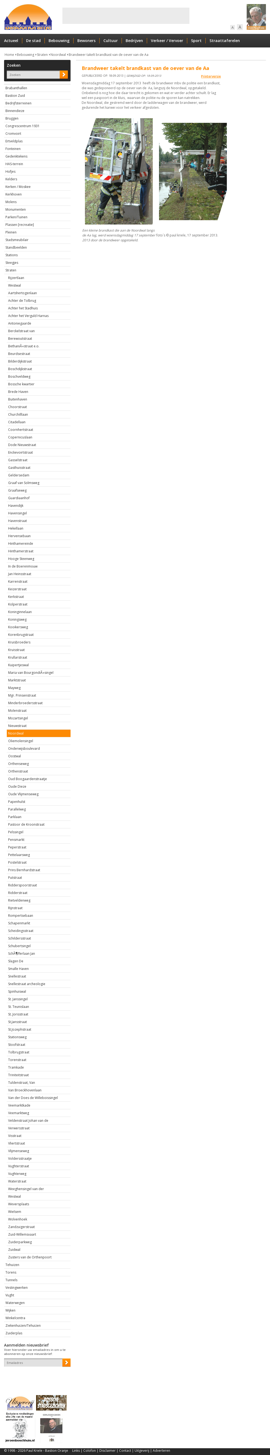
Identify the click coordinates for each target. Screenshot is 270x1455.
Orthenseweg (18, 763)
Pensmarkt (16, 839)
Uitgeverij (142, 1450)
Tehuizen (12, 1264)
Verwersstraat (19, 1128)
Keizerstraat (17, 589)
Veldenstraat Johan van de (28, 1120)
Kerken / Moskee (18, 186)
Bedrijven (134, 40)
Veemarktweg (18, 1113)
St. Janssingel (18, 999)
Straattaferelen (224, 40)
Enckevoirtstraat (20, 452)
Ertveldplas (14, 141)
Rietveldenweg (19, 900)
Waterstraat (17, 1181)
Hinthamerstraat (20, 551)
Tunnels (11, 1280)
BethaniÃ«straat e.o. (23, 346)
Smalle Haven (18, 968)
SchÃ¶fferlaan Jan (21, 953)
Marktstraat (17, 680)
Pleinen (11, 232)
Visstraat (14, 1135)
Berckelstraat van (21, 331)
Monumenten (15, 209)
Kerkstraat (16, 596)
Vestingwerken (16, 1287)
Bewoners (86, 40)
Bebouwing (59, 40)
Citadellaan (17, 422)
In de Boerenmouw (22, 566)
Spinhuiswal (17, 991)
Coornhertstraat (20, 429)
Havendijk (15, 505)
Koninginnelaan (20, 612)
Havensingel (17, 513)
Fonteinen (13, 148)
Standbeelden (16, 247)
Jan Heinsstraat (19, 574)
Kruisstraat (16, 650)
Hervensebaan (19, 536)
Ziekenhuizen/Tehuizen (23, 1325)
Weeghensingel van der (26, 1189)
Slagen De (15, 961)
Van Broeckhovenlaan (25, 1090)
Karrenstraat (17, 581)
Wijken (10, 1310)
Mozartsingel (18, 718)
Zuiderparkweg (20, 1242)
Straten (42, 54)
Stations (11, 255)
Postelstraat (17, 862)
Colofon (89, 1450)
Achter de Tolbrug (22, 300)
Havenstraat (17, 520)
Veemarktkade (19, 1105)
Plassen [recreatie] (19, 224)
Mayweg (14, 687)
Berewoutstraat (20, 338)
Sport (196, 40)
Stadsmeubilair (16, 240)
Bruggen (11, 118)
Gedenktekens (16, 156)
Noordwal (58, 54)
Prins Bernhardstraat (24, 870)
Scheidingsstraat (20, 930)
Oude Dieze (17, 786)
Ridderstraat (17, 892)
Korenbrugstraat (21, 634)
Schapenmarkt (19, 923)
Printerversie (211, 76)
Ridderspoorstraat (22, 885)
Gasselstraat (17, 460)
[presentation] (36, 1376)
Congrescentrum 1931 (22, 126)
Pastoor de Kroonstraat (26, 824)
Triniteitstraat (18, 1075)
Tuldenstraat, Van (21, 1082)
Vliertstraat (16, 1143)
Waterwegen (15, 1302)
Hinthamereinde (20, 543)
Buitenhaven (17, 399)
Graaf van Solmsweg (23, 482)
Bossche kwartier (21, 384)
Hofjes (10, 171)
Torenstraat (17, 1059)
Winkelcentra (15, 1318)
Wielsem (14, 1211)
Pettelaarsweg (19, 855)
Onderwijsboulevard (24, 748)
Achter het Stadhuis (23, 308)
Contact (125, 1450)
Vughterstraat (18, 1166)
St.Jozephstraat (19, 1029)
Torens (10, 1272)
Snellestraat (17, 976)
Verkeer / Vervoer (167, 40)
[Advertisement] (125, 16)
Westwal (14, 285)
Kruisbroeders (19, 642)
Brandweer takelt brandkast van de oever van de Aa (108, 54)
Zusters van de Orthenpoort (30, 1257)
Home (9, 54)
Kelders (11, 179)
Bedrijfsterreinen (18, 103)
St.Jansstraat (17, 1022)
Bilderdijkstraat (20, 361)
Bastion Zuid (15, 95)
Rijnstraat (15, 908)
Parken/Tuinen (16, 217)
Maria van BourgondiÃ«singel (30, 672)
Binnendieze (14, 110)
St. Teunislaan (18, 1006)
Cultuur (110, 40)
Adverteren (161, 1450)
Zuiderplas (13, 1333)
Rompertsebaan (20, 915)
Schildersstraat (19, 938)
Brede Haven (18, 391)
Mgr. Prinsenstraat (22, 695)
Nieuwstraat (17, 725)
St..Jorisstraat (18, 1014)
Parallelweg (17, 809)
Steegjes (11, 262)
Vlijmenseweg (18, 1151)
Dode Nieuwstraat (22, 445)
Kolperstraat (17, 604)
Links (76, 1450)
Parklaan (14, 817)
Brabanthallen (16, 88)
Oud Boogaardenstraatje (27, 779)
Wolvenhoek (17, 1219)
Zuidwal (14, 1249)
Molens (11, 202)
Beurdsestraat (19, 353)
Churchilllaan (18, 414)
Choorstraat (17, 407)
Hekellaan (15, 528)
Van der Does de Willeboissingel (33, 1097)
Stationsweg (17, 1037)
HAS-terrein (14, 164)
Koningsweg (17, 619)
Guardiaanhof (19, 498)
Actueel (11, 40)
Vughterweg (17, 1173)
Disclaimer (107, 1450)
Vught (9, 1295)
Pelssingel (15, 832)
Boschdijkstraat (20, 369)
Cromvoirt (13, 133)
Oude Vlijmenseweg (23, 794)
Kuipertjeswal (18, 665)
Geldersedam (18, 475)
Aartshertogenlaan (22, 293)
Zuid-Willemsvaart (22, 1234)
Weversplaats (18, 1204)
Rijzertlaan (16, 277)
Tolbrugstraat (18, 1052)
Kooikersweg (18, 627)
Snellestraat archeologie (26, 984)
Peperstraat (17, 847)
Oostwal (14, 756)
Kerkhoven (13, 194)
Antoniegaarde (19, 323)
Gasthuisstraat (19, 467)
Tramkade (16, 1067)
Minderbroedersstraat (25, 703)
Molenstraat (17, 710)
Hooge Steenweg (21, 558)
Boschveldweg (19, 376)
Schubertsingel (19, 946)
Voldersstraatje (20, 1158)
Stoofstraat (16, 1044)
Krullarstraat (17, 657)
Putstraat (15, 877)
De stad (33, 40)
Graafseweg (17, 490)
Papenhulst (16, 801)
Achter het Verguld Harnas (28, 315)
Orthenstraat (18, 771)
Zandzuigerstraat (21, 1227)
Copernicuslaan (20, 437)
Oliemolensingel (20, 741)
